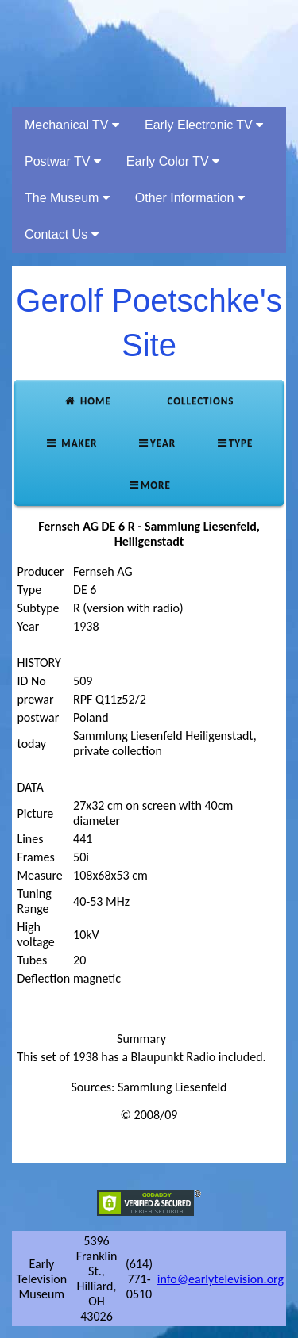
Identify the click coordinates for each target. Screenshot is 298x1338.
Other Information (190, 198)
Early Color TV (172, 161)
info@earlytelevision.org (220, 1278)
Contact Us (62, 234)
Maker (71, 443)
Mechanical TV (72, 125)
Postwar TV (63, 161)
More (149, 485)
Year (156, 443)
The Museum (67, 198)
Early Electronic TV (204, 125)
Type (234, 443)
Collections (199, 401)
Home (87, 401)
